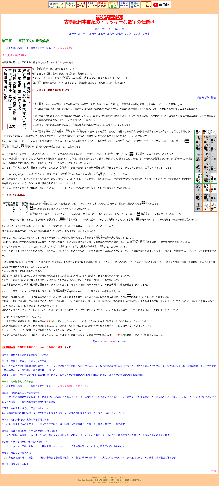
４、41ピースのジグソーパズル (109, 413)
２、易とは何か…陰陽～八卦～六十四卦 (73, 366)
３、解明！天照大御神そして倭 (75, 424)
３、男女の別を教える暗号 (77, 413)
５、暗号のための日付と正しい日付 (169, 397)
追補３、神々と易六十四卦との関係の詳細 (121, 375)
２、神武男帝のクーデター (51, 446)
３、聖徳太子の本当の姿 (83, 457)
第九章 (137, 33)
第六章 (110, 33)
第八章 (128, 33)
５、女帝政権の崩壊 (132, 457)
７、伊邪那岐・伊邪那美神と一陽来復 (36, 370)
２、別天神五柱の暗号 (46, 424)
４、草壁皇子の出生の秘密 (135, 397)
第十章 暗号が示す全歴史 (15, 464)
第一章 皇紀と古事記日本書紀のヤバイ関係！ (25, 354)
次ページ (119, 29)
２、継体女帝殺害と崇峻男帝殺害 (52, 457)
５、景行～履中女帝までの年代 (153, 435)
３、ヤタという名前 (90, 435)
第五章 (101, 33)
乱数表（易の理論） (207, 97)
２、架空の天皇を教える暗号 (47, 413)
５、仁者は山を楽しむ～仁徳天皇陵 (180, 366)
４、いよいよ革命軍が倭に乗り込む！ (106, 446)
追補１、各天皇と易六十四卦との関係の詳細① (25, 375)
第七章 (119, 33)
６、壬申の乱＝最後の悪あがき (160, 457)
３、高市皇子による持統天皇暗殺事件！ (100, 397)
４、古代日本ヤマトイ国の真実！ (110, 424)
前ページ (99, 29)
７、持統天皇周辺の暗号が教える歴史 (36, 401)
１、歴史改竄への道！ (13, 48)
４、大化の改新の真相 (109, 457)
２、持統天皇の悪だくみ (38, 48)
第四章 (92, 33)
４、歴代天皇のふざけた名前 (145, 366)
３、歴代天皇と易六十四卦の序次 (112, 366)
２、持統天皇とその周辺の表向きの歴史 (58, 397)
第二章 (81, 33)
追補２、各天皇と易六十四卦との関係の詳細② (74, 375)
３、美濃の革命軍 (75, 446)
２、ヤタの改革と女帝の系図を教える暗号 (56, 435)
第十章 (146, 33)
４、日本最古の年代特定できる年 (119, 435)
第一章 (72, 33)
